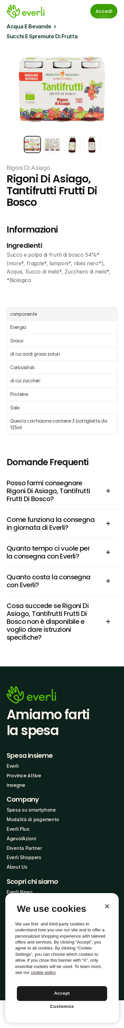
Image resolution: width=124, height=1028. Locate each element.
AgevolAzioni (21, 838)
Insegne (16, 785)
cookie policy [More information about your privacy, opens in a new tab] (43, 972)
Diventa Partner (24, 848)
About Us (17, 867)
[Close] (107, 906)
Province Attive (24, 775)
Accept (62, 993)
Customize (62, 1006)
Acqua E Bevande (29, 26)
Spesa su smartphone (31, 810)
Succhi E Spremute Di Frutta (42, 36)
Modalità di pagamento (33, 819)
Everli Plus (18, 829)
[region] (62, 958)
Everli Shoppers (24, 857)
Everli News (20, 892)
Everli (13, 766)
